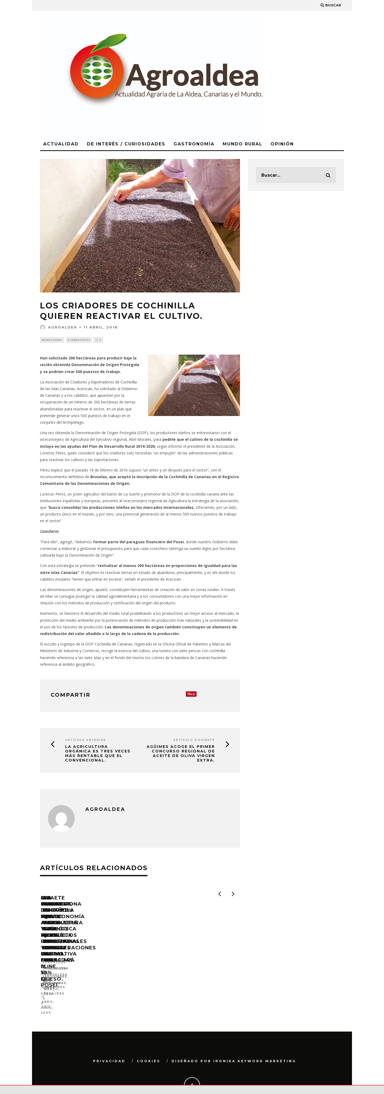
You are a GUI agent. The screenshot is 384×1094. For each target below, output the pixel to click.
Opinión (282, 143)
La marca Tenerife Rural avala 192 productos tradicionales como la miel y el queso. (190, 970)
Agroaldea (58, 327)
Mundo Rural (242, 143)
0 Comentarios (78, 340)
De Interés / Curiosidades (126, 143)
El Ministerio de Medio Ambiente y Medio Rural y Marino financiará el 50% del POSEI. (87, 973)
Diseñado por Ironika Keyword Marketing (233, 1040)
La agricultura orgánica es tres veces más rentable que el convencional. (98, 754)
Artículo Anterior (85, 741)
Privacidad (109, 1040)
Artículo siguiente (194, 741)
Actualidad (61, 143)
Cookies (148, 1040)
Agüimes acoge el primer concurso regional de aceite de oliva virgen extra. (181, 754)
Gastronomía (194, 143)
